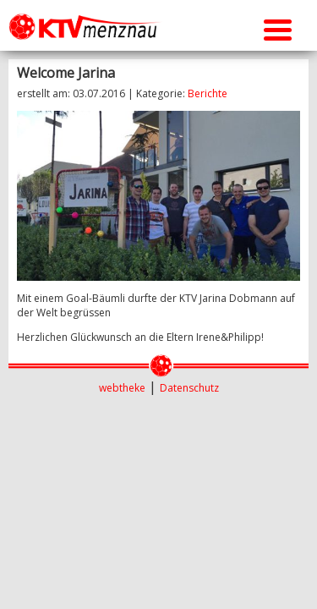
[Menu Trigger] (277, 27)
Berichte (207, 93)
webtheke (122, 388)
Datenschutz (189, 388)
